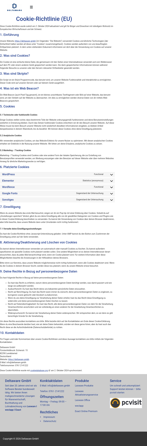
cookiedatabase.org (39, 370)
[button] (87, 7)
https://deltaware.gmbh (25, 41)
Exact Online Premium (86, 411)
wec (79, 405)
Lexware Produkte (84, 385)
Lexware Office (82, 400)
